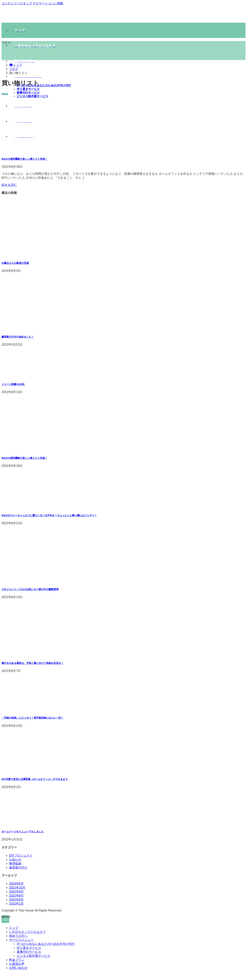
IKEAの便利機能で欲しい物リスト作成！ (24, 158)
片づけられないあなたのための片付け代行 (44, 85)
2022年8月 (16, 895)
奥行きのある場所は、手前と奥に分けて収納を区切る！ (32, 663)
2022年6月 (16, 899)
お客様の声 (16, 963)
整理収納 (15, 863)
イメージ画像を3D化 (13, 384)
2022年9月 (16, 891)
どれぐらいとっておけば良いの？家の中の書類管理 (30, 589)
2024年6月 (16, 883)
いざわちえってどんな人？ (27, 931)
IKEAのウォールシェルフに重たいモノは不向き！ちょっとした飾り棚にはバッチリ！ (49, 515)
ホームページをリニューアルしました (23, 831)
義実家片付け (18, 867)
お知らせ (15, 859)
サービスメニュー (21, 939)
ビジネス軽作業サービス (33, 955)
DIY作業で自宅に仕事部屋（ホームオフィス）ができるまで (35, 779)
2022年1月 (16, 903)
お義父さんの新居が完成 (15, 263)
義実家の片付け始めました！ (18, 336)
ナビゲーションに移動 (48, 3)
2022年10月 (17, 887)
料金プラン (16, 959)
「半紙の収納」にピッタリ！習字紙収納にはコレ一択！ (32, 717)
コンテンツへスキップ (17, 3)
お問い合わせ (18, 967)
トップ (13, 927)
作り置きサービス (28, 89)
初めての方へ (18, 935)
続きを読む (9, 184)
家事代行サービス (28, 92)
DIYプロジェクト (21, 855)
